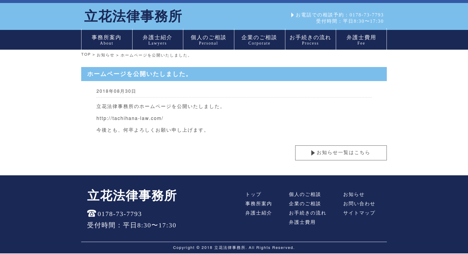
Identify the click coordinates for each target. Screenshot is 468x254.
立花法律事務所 (134, 16)
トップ (253, 195)
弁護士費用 (302, 222)
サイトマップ (359, 213)
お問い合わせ (359, 204)
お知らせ (106, 56)
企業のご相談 (305, 204)
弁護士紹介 (258, 213)
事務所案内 (258, 204)
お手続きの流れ (308, 213)
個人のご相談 (305, 195)
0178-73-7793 (367, 14)
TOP (86, 55)
